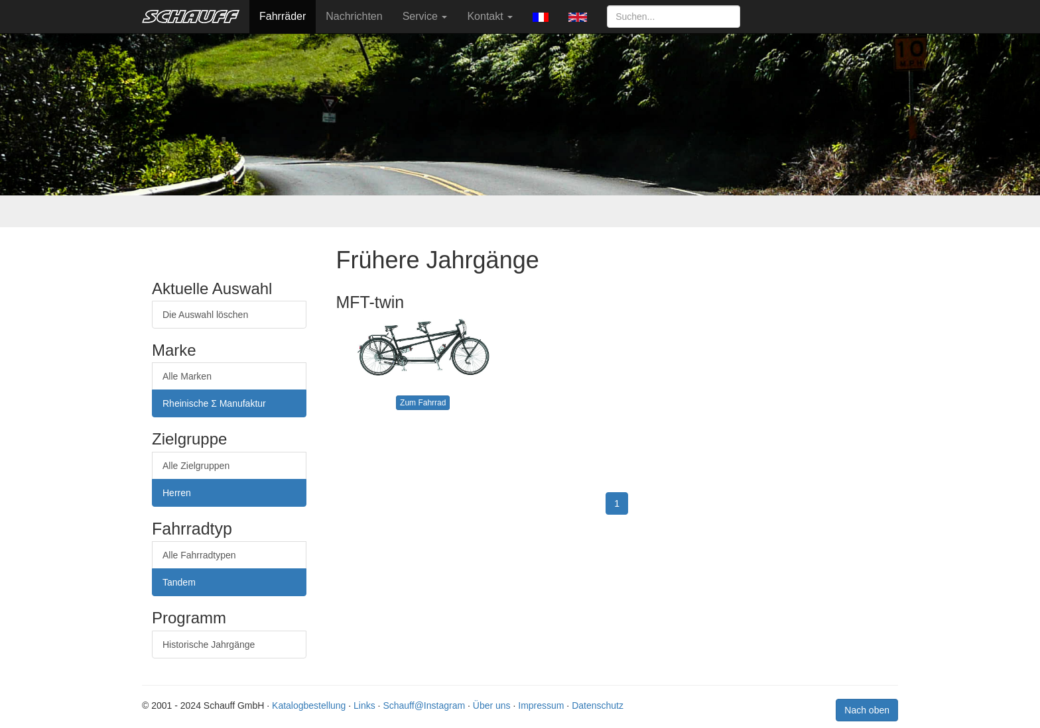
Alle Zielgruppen (195, 465)
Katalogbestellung (309, 705)
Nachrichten (354, 16)
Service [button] (425, 16)
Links (364, 705)
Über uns (492, 705)
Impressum (541, 705)
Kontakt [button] (490, 16)
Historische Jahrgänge (208, 644)
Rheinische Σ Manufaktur (214, 403)
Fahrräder (282, 16)
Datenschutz (597, 705)
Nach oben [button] (866, 710)
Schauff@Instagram (424, 705)
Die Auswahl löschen (205, 314)
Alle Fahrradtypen (199, 555)
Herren (176, 493)
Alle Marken (187, 376)
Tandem (179, 582)
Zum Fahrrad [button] (423, 402)
